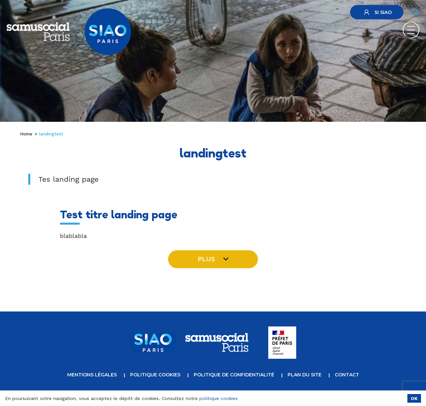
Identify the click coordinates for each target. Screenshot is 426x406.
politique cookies (218, 398)
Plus (213, 259)
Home (26, 133)
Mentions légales (92, 375)
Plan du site (304, 375)
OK (414, 398)
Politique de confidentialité (234, 375)
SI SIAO (377, 12)
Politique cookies (155, 375)
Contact (347, 375)
